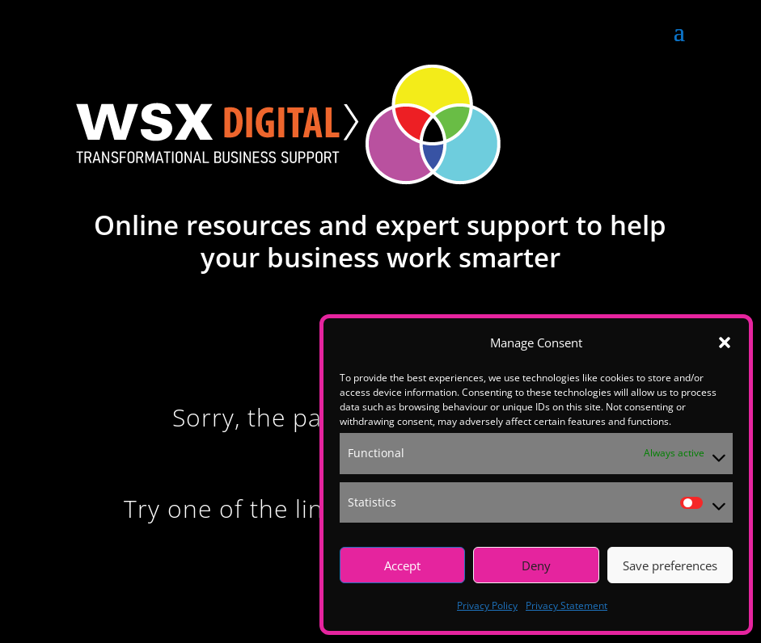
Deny (536, 565)
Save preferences (670, 565)
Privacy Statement (566, 605)
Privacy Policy (487, 605)
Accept (402, 565)
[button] (725, 342)
